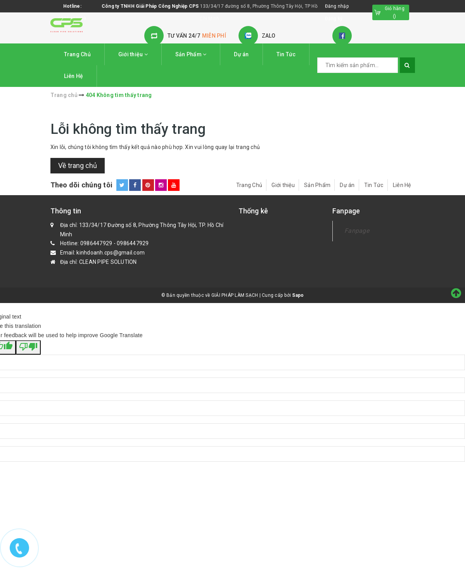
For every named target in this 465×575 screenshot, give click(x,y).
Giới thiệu (133, 54)
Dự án (241, 54)
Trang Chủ (77, 54)
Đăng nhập (337, 6)
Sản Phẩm (191, 54)
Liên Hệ (73, 76)
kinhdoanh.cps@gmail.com (110, 252)
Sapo (298, 295)
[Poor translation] (28, 347)
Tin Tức (286, 54)
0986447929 (96, 243)
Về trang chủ (77, 165)
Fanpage (356, 230)
